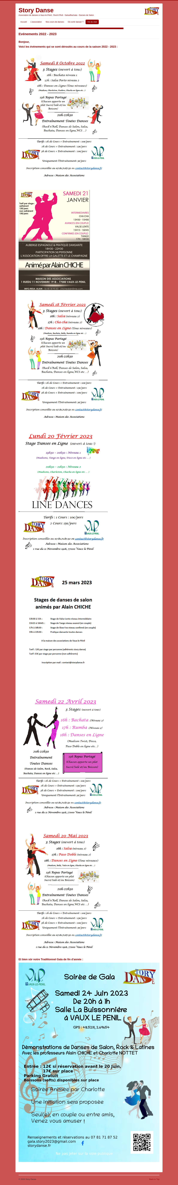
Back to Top (154, 1179)
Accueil (23, 22)
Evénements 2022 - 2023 (37, 34)
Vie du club (92, 22)
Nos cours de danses (55, 22)
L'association (36, 22)
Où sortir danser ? (75, 22)
